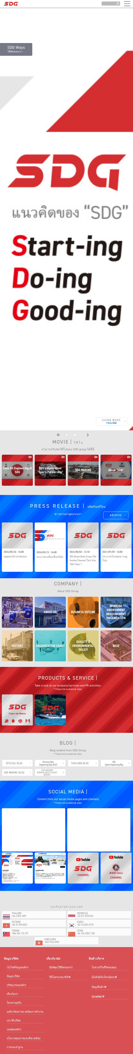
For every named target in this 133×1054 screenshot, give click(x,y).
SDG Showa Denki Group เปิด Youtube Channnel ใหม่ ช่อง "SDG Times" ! (83, 528)
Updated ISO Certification (15, 524)
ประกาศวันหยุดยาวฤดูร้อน (114, 526)
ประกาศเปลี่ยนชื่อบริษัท (50, 525)
